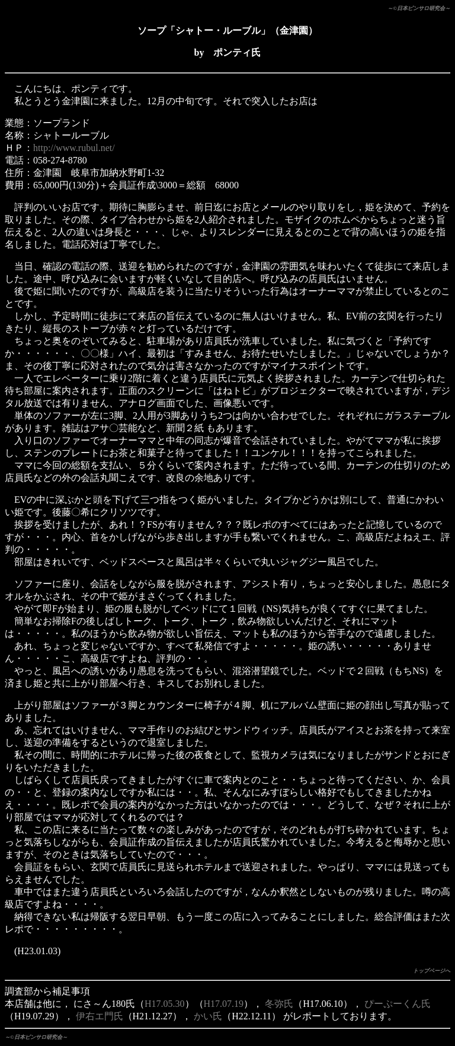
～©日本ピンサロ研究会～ (418, 8)
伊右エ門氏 (99, 1016)
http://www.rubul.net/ (74, 148)
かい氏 (208, 1016)
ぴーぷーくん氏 (397, 1004)
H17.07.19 (224, 1004)
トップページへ (431, 971)
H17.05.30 (165, 1004)
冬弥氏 (279, 1004)
